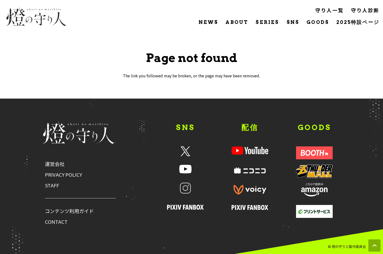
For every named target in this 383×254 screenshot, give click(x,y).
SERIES (267, 22)
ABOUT (236, 22)
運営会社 (54, 164)
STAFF (52, 185)
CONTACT (56, 222)
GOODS (318, 22)
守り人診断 (365, 10)
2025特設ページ (357, 22)
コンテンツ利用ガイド (69, 211)
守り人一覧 (329, 10)
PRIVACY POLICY (63, 175)
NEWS (208, 22)
